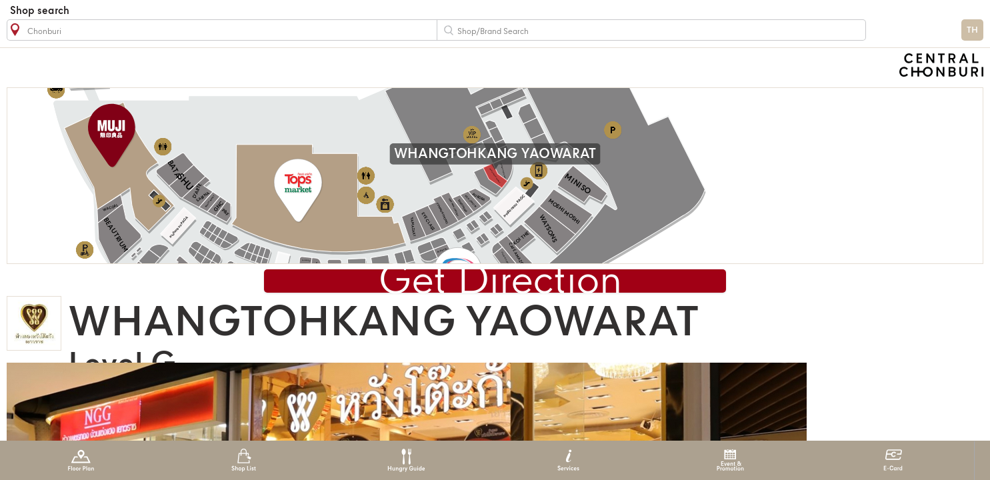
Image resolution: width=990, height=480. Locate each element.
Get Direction (500, 282)
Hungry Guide (406, 460)
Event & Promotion (730, 460)
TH (972, 30)
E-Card (893, 460)
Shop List (244, 460)
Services (568, 460)
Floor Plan (81, 460)
